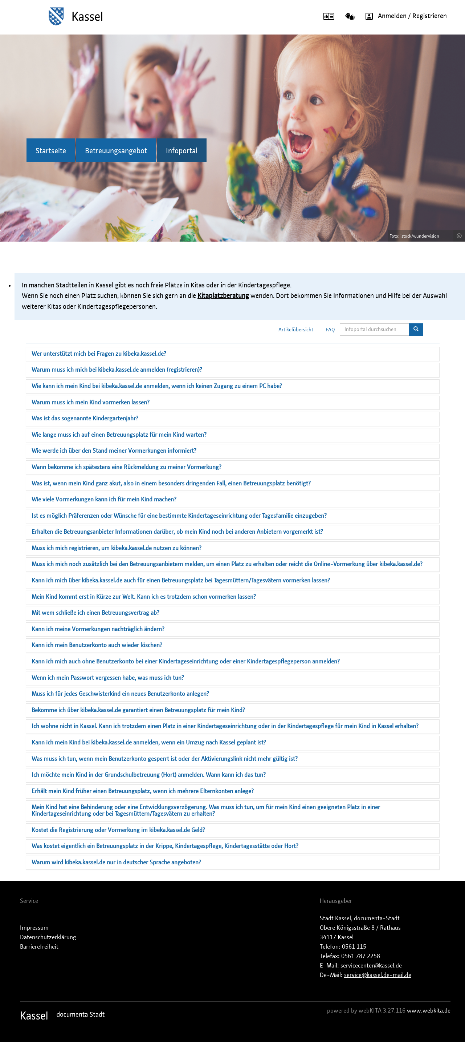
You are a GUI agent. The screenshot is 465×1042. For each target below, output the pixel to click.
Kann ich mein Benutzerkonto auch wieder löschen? (97, 645)
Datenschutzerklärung (48, 937)
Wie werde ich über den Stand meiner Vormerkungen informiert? (114, 451)
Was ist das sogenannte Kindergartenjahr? (85, 418)
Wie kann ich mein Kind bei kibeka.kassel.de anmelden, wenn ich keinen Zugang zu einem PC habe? (157, 386)
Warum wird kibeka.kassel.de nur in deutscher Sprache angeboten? (116, 862)
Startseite (51, 151)
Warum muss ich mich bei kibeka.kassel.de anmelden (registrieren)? (117, 370)
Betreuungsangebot (116, 151)
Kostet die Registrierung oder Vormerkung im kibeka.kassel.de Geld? (118, 830)
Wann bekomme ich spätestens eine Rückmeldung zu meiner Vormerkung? (126, 467)
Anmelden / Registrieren (403, 16)
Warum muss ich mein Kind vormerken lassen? (91, 402)
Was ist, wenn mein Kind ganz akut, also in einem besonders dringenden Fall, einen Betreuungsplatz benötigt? (171, 483)
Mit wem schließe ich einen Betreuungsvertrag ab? (95, 613)
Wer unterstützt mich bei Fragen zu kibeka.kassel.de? (99, 354)
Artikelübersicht (295, 329)
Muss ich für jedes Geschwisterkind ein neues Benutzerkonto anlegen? (120, 694)
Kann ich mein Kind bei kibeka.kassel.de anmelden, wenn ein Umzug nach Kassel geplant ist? (149, 743)
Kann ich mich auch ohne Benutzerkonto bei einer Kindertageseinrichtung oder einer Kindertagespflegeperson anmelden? (186, 662)
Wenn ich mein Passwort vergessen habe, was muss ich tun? (108, 678)
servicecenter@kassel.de (371, 966)
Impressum (34, 928)
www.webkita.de (428, 1011)
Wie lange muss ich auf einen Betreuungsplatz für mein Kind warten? (119, 435)
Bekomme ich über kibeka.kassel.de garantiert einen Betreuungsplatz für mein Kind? (138, 710)
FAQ (330, 329)
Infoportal (181, 151)
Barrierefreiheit (39, 947)
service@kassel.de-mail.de (377, 975)
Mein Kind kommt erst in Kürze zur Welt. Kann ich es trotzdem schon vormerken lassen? (144, 597)
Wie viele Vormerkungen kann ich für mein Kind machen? (104, 499)
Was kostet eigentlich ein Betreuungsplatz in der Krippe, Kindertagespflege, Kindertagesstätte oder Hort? (165, 846)
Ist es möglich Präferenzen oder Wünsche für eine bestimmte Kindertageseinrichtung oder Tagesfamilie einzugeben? (179, 516)
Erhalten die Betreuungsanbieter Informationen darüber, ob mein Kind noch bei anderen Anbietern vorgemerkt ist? (177, 532)
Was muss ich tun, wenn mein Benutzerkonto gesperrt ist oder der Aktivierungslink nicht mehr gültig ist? (165, 759)
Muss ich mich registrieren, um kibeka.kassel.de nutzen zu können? (116, 548)
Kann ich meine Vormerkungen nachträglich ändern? (98, 629)
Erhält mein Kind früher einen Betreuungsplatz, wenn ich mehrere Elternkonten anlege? (143, 791)
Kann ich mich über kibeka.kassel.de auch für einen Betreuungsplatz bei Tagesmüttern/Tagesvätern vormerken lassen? (181, 580)
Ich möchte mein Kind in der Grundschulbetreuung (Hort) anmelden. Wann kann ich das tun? (149, 775)
